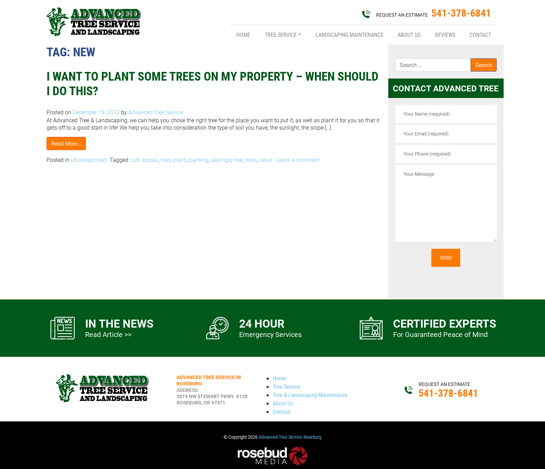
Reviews (445, 34)
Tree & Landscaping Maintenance (310, 394)
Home (243, 34)
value (265, 159)
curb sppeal (144, 159)
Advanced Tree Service (155, 112)
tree (238, 159)
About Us (409, 34)
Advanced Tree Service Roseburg (290, 437)
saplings (220, 159)
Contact (480, 34)
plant (179, 159)
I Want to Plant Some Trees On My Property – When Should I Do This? (213, 83)
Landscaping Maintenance (349, 34)
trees (251, 159)
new (165, 159)
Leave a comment (297, 159)
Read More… (66, 143)
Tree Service (281, 34)
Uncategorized (88, 159)
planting (198, 159)
